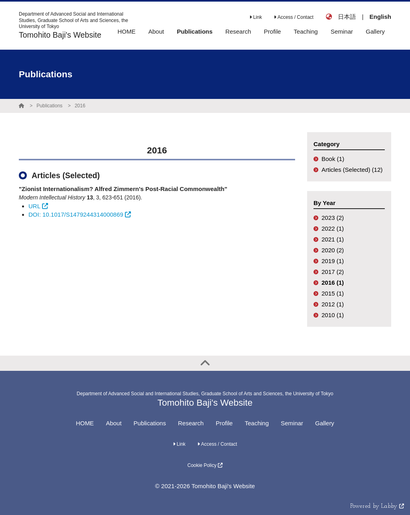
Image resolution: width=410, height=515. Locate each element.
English (380, 16)
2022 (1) (333, 228)
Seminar (292, 423)
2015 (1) (333, 293)
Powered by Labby (377, 506)
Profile (224, 423)
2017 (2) (333, 271)
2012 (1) (333, 304)
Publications (49, 106)
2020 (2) (333, 250)
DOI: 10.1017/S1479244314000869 (79, 214)
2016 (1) (333, 282)
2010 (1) (333, 315)
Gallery (324, 423)
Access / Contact (294, 17)
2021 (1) (333, 239)
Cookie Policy (205, 465)
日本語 (347, 16)
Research (190, 423)
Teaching (257, 423)
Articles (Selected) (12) (352, 169)
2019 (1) (333, 261)
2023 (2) (333, 217)
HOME (85, 423)
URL (38, 206)
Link (255, 17)
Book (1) (333, 158)
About (113, 423)
